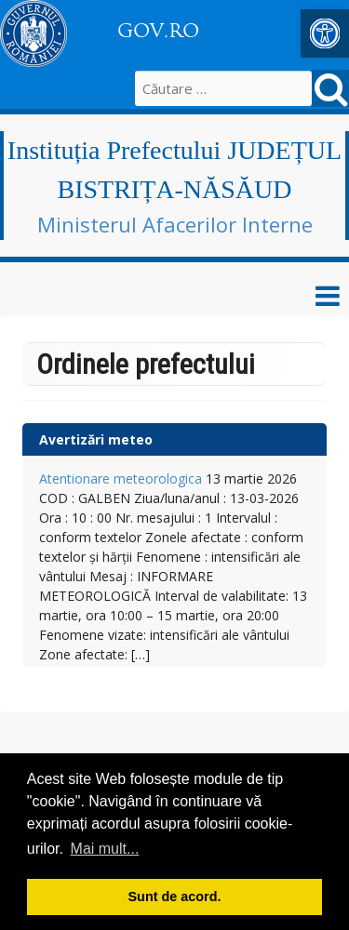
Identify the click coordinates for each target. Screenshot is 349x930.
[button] (325, 33)
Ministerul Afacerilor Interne (175, 224)
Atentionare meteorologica (120, 478)
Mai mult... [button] (105, 849)
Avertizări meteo (96, 439)
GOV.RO (158, 31)
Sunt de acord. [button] (174, 896)
